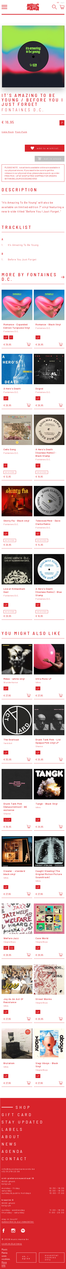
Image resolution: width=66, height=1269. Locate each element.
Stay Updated (23, 1121)
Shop (23, 1107)
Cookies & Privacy (12, 1243)
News (9, 1143)
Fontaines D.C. (23, 110)
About (11, 1136)
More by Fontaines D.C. (29, 276)
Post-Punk (21, 132)
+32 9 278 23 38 (11, 1171)
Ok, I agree (26, 1257)
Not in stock (49, 158)
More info (4, 1264)
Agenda (13, 1151)
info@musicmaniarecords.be (18, 1169)
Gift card (17, 1114)
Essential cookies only (52, 1257)
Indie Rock (8, 132)
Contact (15, 1158)
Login (62, 2)
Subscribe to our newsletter (18, 1221)
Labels (12, 1129)
